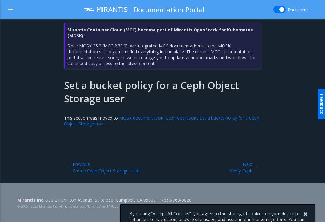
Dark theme (298, 9)
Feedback (322, 104)
